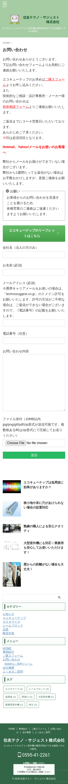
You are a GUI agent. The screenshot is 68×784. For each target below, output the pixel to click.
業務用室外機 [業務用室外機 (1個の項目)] (14, 704)
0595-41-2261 (34, 755)
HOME (7, 648)
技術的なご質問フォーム (18, 663)
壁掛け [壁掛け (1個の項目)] (27, 696)
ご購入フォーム (13, 655)
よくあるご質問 (13, 671)
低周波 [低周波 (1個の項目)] (10, 696)
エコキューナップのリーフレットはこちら (33, 233)
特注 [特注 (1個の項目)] (33, 704)
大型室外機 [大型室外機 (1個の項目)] (46, 696)
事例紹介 (8, 651)
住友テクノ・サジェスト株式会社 (34, 740)
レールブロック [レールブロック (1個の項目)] (39, 689)
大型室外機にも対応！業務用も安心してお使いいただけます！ (44, 547)
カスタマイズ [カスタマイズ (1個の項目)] (14, 689)
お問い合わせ (11, 659)
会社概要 (8, 667)
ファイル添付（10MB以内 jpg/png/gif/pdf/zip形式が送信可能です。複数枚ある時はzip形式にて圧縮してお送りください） (34, 431)
